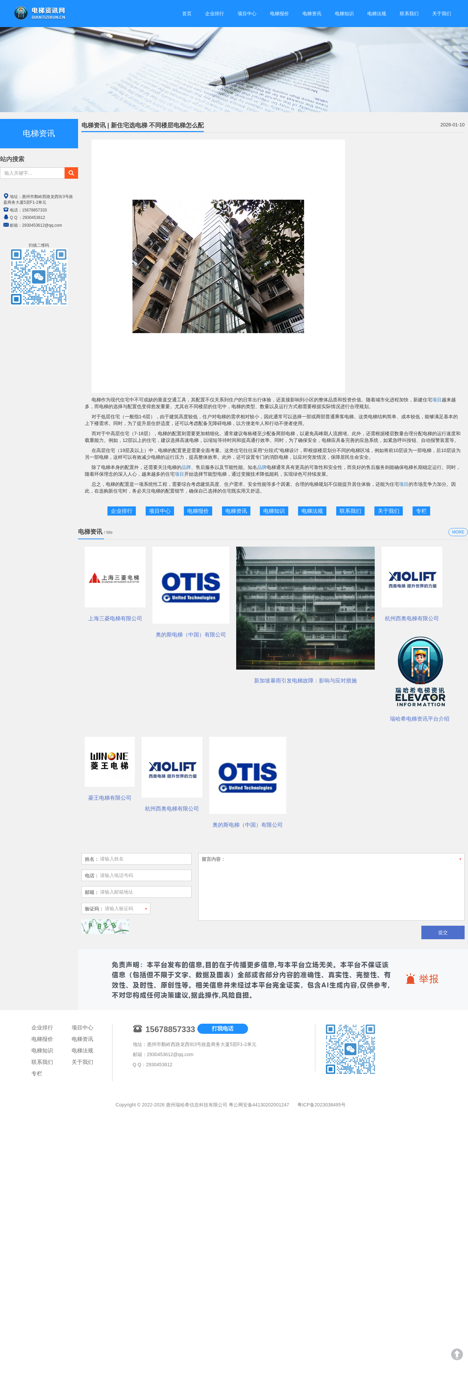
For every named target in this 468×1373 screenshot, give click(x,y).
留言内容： (213, 1156)
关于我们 (441, 13)
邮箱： (92, 1190)
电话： (92, 1173)
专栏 (421, 511)
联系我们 (409, 13)
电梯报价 (279, 13)
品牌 (186, 467)
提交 (443, 1230)
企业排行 (214, 13)
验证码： (94, 1206)
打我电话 (222, 1326)
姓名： (92, 1156)
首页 (187, 13)
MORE (458, 532)
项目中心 (247, 13)
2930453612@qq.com (170, 1352)
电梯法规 (376, 13)
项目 (437, 399)
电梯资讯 (311, 13)
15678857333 (34, 210)
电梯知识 (344, 13)
